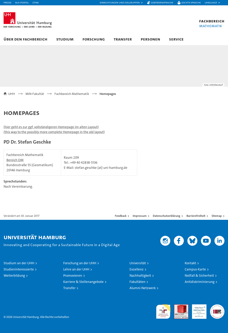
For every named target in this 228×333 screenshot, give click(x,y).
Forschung (93, 39)
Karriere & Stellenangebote (83, 282)
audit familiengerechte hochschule (163, 310)
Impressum (140, 216)
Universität (137, 263)
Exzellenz (136, 269)
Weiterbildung (14, 275)
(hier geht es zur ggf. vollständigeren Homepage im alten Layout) (51, 127)
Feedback (120, 216)
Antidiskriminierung (199, 282)
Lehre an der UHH (76, 269)
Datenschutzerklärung (166, 216)
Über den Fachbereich (25, 39)
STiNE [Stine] (35, 2)
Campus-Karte (195, 269)
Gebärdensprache (162, 2)
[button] (121, 2)
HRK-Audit (198, 306)
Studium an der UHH (19, 263)
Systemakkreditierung (217, 306)
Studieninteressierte (19, 269)
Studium (65, 39)
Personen (150, 39)
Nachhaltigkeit (140, 275)
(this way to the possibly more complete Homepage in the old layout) (54, 132)
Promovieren (72, 275)
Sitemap (217, 216)
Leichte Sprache (191, 2)
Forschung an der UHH (79, 263)
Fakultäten (137, 282)
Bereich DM (15, 160)
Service (176, 39)
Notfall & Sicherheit (199, 275)
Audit (177, 306)
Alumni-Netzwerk (142, 288)
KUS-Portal (22, 2)
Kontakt (190, 263)
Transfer (123, 39)
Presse (7, 2)
